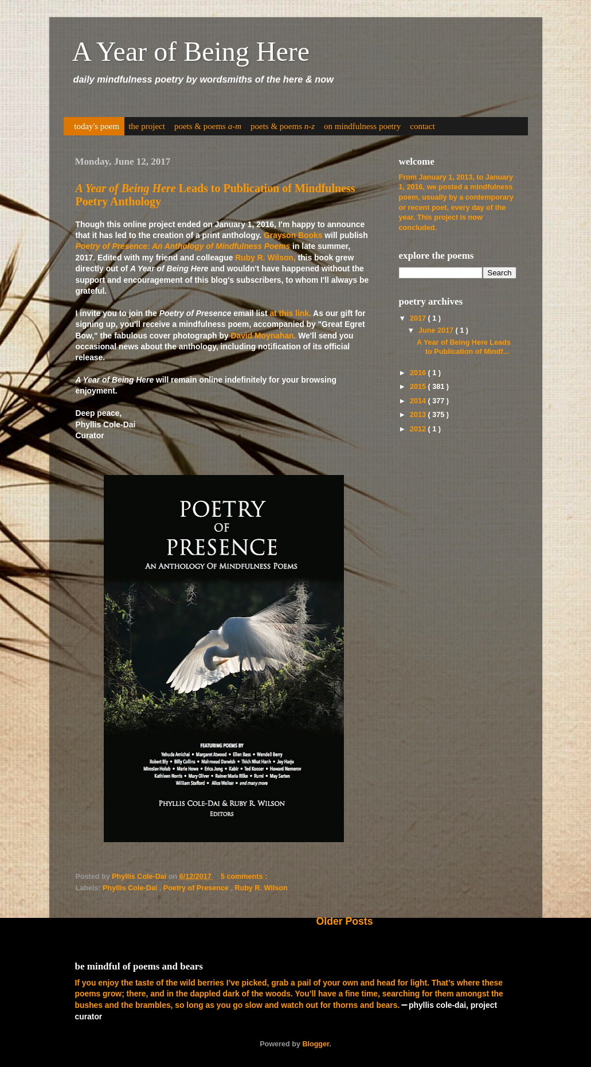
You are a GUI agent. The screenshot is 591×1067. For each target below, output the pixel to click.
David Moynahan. (263, 335)
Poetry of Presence (197, 888)
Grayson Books (293, 235)
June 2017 (436, 330)
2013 (419, 415)
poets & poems (207, 126)
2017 (419, 318)
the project (146, 126)
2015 (419, 387)
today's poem (96, 126)
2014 (419, 401)
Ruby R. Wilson (260, 888)
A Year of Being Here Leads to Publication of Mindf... (464, 346)
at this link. (290, 313)
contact (422, 126)
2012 (419, 429)
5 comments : (245, 877)
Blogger (315, 1044)
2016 (419, 373)
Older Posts (344, 921)
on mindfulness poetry (362, 126)
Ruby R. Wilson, (265, 257)
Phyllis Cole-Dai (131, 888)
